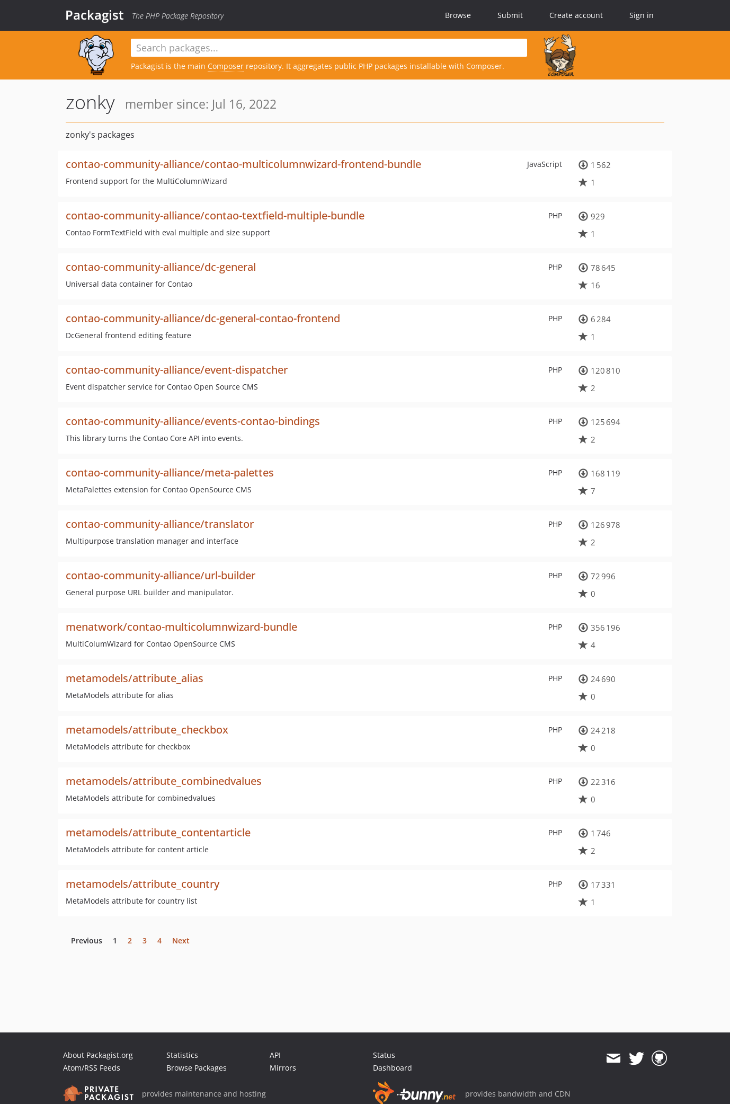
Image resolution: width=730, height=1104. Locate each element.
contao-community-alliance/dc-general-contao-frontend (203, 318)
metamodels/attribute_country (142, 884)
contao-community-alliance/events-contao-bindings (193, 421)
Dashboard (392, 1068)
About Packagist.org (98, 1055)
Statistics (182, 1055)
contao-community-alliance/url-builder (160, 575)
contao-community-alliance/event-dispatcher (177, 370)
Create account (576, 15)
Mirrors (283, 1068)
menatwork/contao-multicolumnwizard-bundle (181, 627)
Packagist (94, 14)
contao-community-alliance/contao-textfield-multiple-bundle (215, 215)
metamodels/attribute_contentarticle (158, 832)
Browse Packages (196, 1068)
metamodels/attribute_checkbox (147, 729)
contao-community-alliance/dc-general (161, 267)
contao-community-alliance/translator (160, 524)
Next (181, 940)
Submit (510, 15)
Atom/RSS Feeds (91, 1068)
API (275, 1055)
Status (384, 1055)
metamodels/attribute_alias (134, 678)
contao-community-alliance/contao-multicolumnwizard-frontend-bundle (243, 164)
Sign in (641, 15)
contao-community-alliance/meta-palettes (170, 472)
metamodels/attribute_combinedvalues (164, 781)
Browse (458, 15)
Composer (226, 66)
